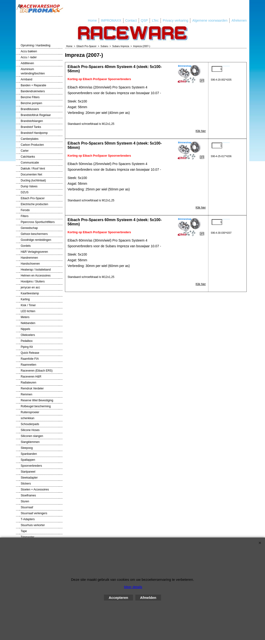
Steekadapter (29, 477)
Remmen (26, 394)
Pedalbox (27, 341)
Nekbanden (28, 323)
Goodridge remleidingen (36, 240)
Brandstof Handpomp (34, 133)
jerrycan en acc (30, 287)
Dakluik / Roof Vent (33, 168)
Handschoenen (30, 263)
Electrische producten (34, 204)
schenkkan (27, 418)
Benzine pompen (31, 103)
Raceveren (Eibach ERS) (37, 370)
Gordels (26, 245)
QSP (144, 20)
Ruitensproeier (30, 412)
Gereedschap (29, 228)
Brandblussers (30, 109)
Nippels (25, 329)
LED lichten (28, 311)
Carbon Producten (32, 144)
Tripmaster (27, 537)
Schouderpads (30, 424)
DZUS (25, 192)
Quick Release (30, 352)
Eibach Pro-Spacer (33, 198)
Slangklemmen (30, 442)
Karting (25, 299)
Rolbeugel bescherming (36, 406)
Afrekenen (239, 20)
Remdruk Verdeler (32, 388)
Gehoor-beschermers (34, 234)
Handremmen (29, 257)
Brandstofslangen (32, 121)
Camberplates (30, 139)
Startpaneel (28, 471)
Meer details (133, 587)
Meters (25, 317)
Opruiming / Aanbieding (35, 45)
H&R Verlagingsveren (34, 251)
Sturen (25, 501)
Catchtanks (28, 156)
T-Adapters (28, 519)
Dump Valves (29, 186)
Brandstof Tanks (31, 127)
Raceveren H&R (31, 376)
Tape (24, 531)
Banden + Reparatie (33, 85)
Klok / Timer (28, 305)
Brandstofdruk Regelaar (36, 115)
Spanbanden (29, 454)
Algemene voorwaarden (209, 20)
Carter (25, 150)
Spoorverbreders (31, 465)
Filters (25, 216)
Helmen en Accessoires (35, 275)
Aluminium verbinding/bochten (33, 71)
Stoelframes (28, 495)
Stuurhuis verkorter (33, 525)
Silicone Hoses (30, 430)
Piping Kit (27, 347)
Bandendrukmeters (33, 91)
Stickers (26, 483)
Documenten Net (31, 174)
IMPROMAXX (111, 20)
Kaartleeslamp (30, 293)
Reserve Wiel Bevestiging (37, 400)
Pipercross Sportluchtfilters (38, 222)
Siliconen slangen (32, 436)
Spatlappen (28, 459)
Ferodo (25, 210)
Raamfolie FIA (30, 358)
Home (92, 20)
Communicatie (30, 162)
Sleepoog (27, 448)
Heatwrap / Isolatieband (36, 269)
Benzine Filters (30, 97)
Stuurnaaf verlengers (34, 513)
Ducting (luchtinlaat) (33, 180)
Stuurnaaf (27, 507)
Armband (26, 79)
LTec (155, 20)
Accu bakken (29, 51)
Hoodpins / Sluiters (33, 281)
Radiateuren (28, 382)
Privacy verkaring (175, 20)
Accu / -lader (29, 57)
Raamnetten (28, 364)
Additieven (27, 63)
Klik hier (201, 131)
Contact (131, 20)
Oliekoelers (28, 335)
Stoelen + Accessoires (35, 489)
